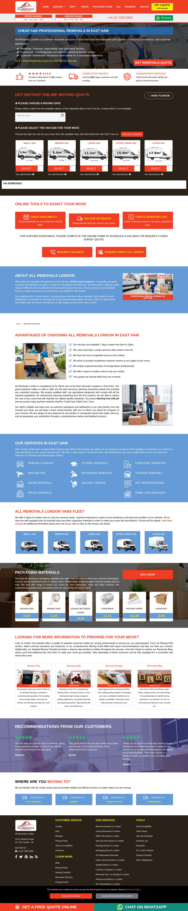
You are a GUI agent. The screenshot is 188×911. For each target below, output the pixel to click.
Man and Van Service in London (110, 841)
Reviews (59, 836)
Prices (85, 7)
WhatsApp (166, 18)
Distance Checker (144, 855)
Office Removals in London (108, 836)
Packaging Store (102, 7)
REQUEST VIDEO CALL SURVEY (124, 252)
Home (46, 7)
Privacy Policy (133, 889)
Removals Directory (64, 877)
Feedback (130, 7)
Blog (57, 863)
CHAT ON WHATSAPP (145, 907)
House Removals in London (108, 831)
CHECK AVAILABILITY (40, 221)
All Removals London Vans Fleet (49, 511)
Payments (140, 846)
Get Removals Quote (153, 62)
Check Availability (144, 826)
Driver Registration (144, 860)
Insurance (59, 850)
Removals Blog (154, 666)
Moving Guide (74, 666)
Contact (144, 7)
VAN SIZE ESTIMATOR (94, 220)
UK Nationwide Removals (107, 855)
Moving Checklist (114, 666)
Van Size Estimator (144, 836)
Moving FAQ (33, 666)
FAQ (57, 831)
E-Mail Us (20, 848)
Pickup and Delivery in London (109, 879)
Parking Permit (61, 882)
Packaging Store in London (108, 850)
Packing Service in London (107, 846)
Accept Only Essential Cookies (117, 896)
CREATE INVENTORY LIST (148, 221)
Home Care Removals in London (110, 860)
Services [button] (58, 7)
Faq (118, 7)
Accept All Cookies (71, 896)
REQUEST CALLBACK (70, 252)
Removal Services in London (108, 826)
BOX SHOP (147, 574)
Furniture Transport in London (109, 870)
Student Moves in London (107, 865)
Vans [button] (72, 7)
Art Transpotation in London (108, 884)
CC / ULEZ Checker (145, 850)
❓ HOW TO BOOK (158, 95)
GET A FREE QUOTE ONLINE (46, 907)
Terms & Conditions (64, 846)
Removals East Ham (32, 324)
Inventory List (142, 841)
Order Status (141, 831)
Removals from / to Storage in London (112, 874)
